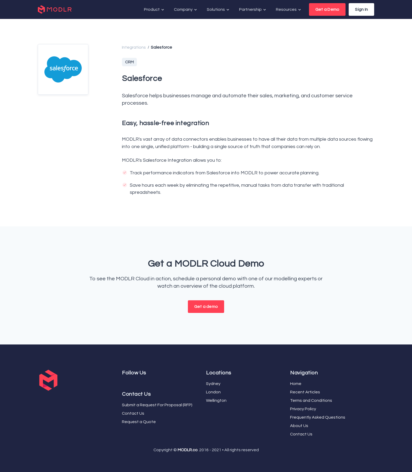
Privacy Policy (303, 409)
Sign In (361, 9)
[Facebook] (123, 382)
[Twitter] (125, 382)
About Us (299, 426)
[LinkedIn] (129, 382)
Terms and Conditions (311, 400)
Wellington (216, 400)
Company (186, 9)
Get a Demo (327, 9)
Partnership (253, 9)
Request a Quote (139, 422)
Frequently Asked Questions (317, 417)
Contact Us (133, 413)
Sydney (213, 384)
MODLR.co (188, 450)
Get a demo (206, 306)
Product (154, 9)
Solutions (218, 9)
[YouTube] (127, 382)
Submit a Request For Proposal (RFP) (157, 405)
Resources (289, 9)
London (213, 392)
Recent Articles (305, 392)
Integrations (134, 47)
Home (295, 384)
